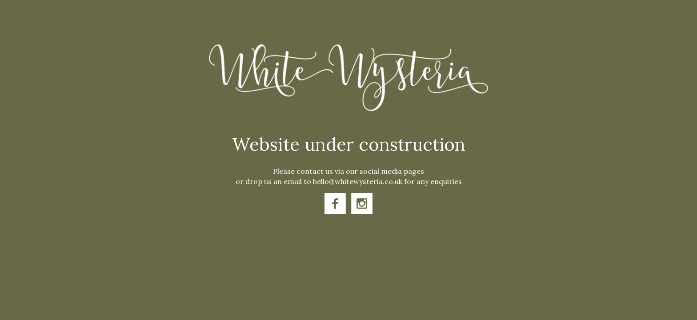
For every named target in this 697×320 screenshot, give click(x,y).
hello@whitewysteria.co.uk (357, 181)
